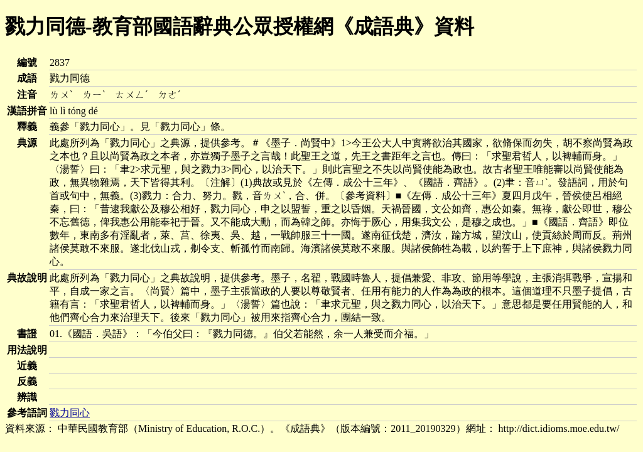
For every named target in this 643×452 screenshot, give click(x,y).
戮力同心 (70, 412)
